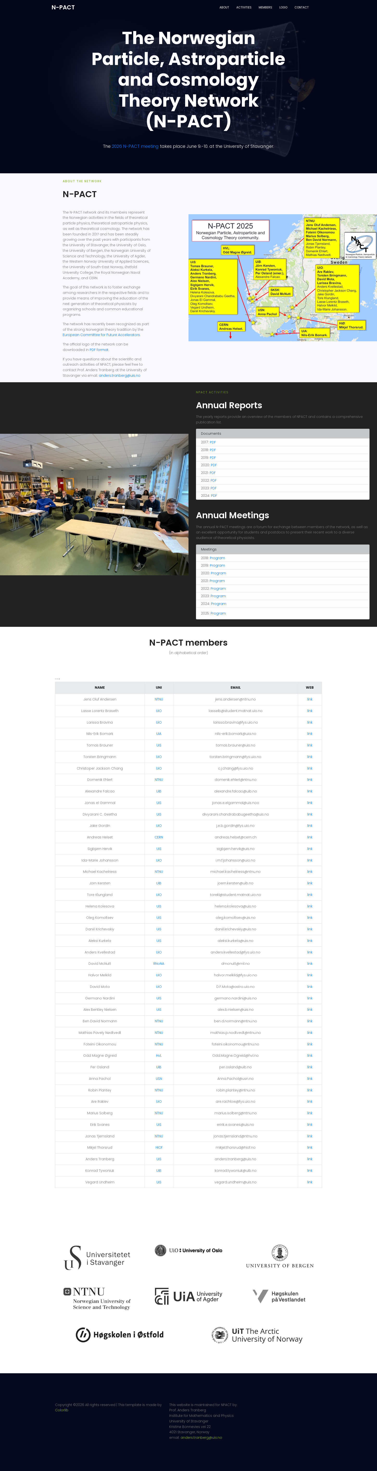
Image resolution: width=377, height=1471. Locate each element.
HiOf (159, 1147)
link (310, 699)
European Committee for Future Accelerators (101, 334)
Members (265, 7)
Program (217, 558)
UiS (159, 745)
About (224, 7)
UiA (158, 733)
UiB (158, 791)
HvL (159, 1055)
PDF (213, 442)
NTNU (159, 699)
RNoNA (158, 963)
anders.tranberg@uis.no (119, 375)
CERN (159, 837)
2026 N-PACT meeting (135, 146)
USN (159, 1078)
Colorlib (61, 1408)
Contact (302, 7)
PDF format (99, 349)
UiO (159, 710)
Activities (243, 7)
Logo (283, 7)
